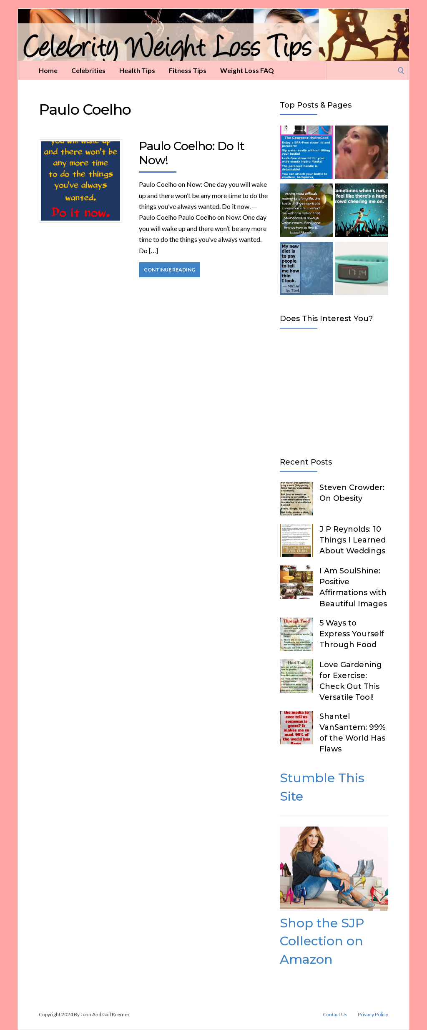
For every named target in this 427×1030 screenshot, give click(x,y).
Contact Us (335, 1014)
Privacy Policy (373, 1014)
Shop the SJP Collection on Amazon (322, 941)
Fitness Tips (187, 70)
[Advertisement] (334, 391)
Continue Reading (169, 269)
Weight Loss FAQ (247, 70)
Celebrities (88, 70)
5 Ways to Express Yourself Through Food (351, 633)
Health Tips (137, 70)
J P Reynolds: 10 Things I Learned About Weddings (352, 540)
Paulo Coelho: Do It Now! (191, 153)
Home (48, 70)
